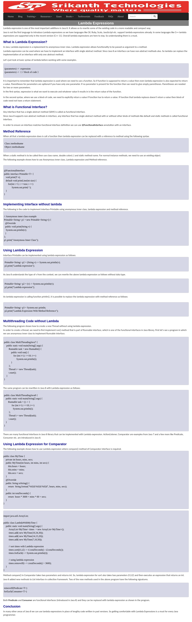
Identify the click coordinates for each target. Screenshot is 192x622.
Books (70, 16)
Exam (59, 16)
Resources (46, 16)
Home (11, 16)
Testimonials (84, 16)
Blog (20, 16)
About (121, 16)
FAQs (110, 16)
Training (31, 16)
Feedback (99, 16)
